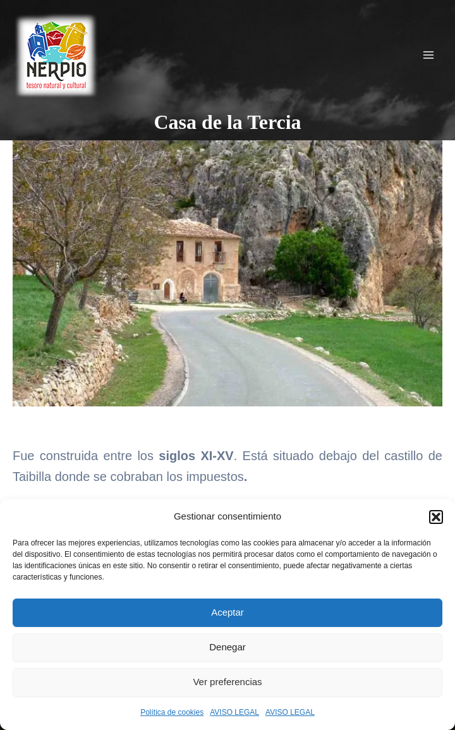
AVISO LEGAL (234, 712)
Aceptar (227, 612)
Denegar (227, 647)
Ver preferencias (227, 681)
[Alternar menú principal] (428, 55)
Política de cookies (171, 712)
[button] (436, 517)
